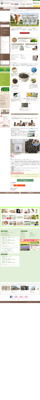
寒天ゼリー (2, 57)
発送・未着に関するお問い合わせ (5, 234)
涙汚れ (1, 38)
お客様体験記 (2, 99)
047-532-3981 (13, 292)
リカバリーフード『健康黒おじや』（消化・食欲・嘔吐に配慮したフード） (5, 30)
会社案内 (32, 233)
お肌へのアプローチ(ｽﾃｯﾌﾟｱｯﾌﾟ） (4, 42)
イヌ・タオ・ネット (33, 236)
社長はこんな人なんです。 (33, 234)
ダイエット (2, 39)
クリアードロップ (3, 79)
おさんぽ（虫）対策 (3, 75)
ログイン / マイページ (29, 0)
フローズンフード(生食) (3, 33)
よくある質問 (22, 235)
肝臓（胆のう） (2, 47)
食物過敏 (2, 40)
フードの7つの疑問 (3, 96)
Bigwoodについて (23, 232)
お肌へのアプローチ (3, 41)
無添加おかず (2, 55)
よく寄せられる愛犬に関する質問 (4, 98)
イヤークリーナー (3, 77)
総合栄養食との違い (3, 97)
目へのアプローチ (3, 45)
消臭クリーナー (2, 76)
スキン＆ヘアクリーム (3, 80)
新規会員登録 (36, 0)
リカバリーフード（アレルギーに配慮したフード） (4, 32)
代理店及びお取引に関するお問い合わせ (6, 235)
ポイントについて (23, 234)
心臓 (1, 46)
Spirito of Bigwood (32, 235)
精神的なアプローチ (3, 52)
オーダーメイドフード (3, 34)
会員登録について (23, 233)
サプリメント (2, 54)
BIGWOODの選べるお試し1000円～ (5, 25)
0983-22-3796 (32, 292)
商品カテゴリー (23, 237)
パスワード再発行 (23, 236)
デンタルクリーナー (3, 78)
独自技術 (2, 95)
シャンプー (2, 74)
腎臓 (1, 48)
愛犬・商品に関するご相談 (5, 233)
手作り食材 (2, 58)
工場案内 (32, 232)
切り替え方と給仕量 (3, 101)
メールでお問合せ (7, 250)
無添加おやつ (2, 56)
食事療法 (2, 35)
